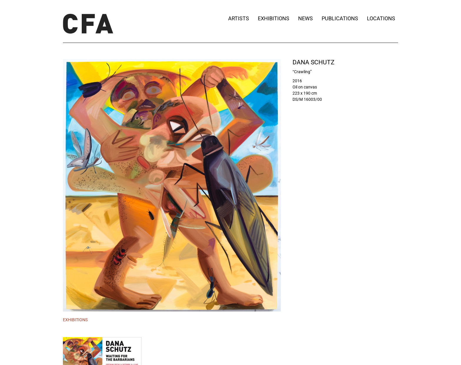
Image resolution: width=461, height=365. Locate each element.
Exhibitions (273, 18)
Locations (382, 18)
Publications (340, 18)
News (305, 18)
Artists (238, 18)
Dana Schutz (314, 62)
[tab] (75, 320)
